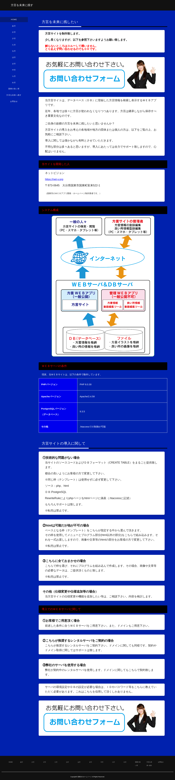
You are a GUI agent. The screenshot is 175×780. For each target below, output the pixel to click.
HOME (14, 20)
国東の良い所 (14, 91)
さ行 (14, 39)
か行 (14, 33)
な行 (14, 52)
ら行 (14, 78)
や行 (14, 72)
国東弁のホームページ (85, 777)
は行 (14, 59)
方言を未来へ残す (14, 98)
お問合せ (14, 104)
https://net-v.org (54, 179)
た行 (14, 46)
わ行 (14, 85)
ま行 (14, 65)
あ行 (14, 26)
